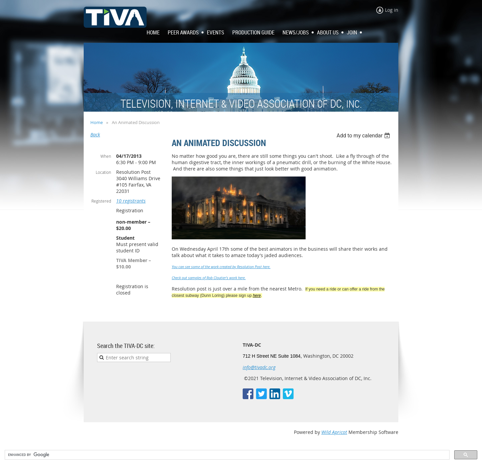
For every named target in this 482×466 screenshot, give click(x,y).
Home (96, 122)
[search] (226, 455)
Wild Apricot (334, 432)
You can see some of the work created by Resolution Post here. (221, 266)
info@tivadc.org (259, 367)
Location (103, 172)
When (105, 156)
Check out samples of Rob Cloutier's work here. (209, 277)
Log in (391, 10)
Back (95, 134)
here (257, 295)
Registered (101, 201)
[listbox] (364, 135)
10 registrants (131, 201)
